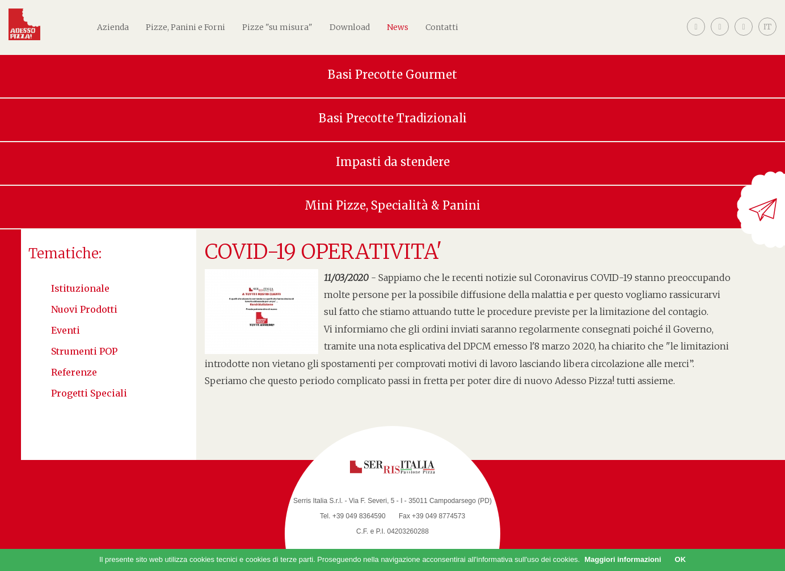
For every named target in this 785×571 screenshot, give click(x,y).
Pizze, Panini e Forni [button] (185, 27)
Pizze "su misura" (277, 27)
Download (350, 27)
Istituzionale (80, 288)
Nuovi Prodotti (84, 309)
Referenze (74, 372)
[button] (767, 36)
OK (680, 559)
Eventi (65, 330)
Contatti (441, 27)
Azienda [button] (113, 27)
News (397, 27)
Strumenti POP (84, 351)
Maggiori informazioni (622, 559)
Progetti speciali (89, 393)
